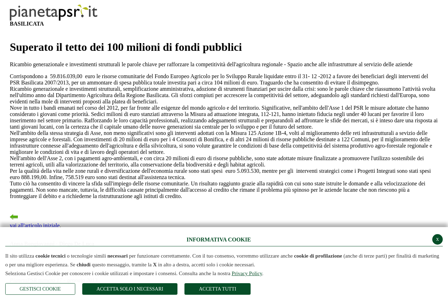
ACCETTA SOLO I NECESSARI (130, 289)
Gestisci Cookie (40, 289)
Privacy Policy (247, 273)
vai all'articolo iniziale (34, 220)
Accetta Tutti (217, 289)
